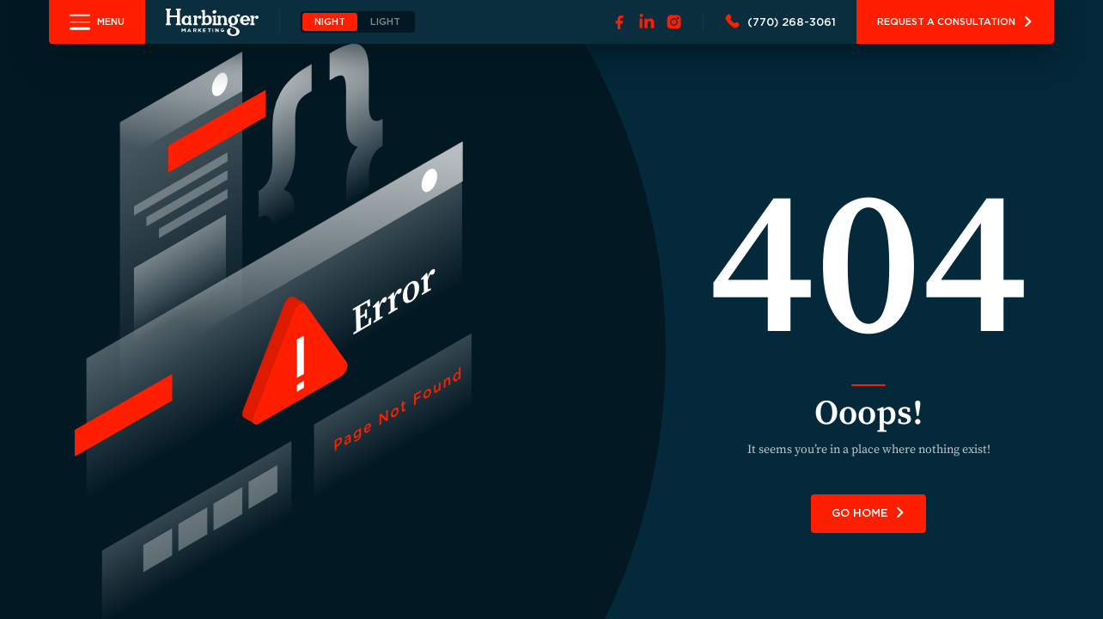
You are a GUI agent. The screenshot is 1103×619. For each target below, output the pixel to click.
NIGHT (329, 21)
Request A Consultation (955, 21)
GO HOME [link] (868, 512)
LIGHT (385, 21)
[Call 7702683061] (780, 22)
